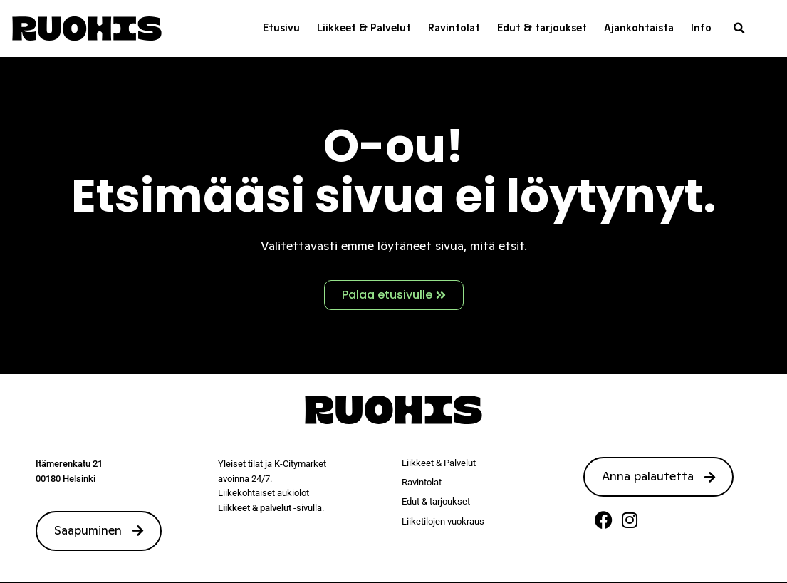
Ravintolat (454, 27)
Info (701, 27)
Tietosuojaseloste (441, 564)
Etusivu (281, 27)
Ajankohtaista (639, 27)
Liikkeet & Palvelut (364, 27)
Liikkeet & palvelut (254, 507)
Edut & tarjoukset (542, 27)
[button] (739, 28)
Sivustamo (376, 564)
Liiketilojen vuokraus (443, 521)
